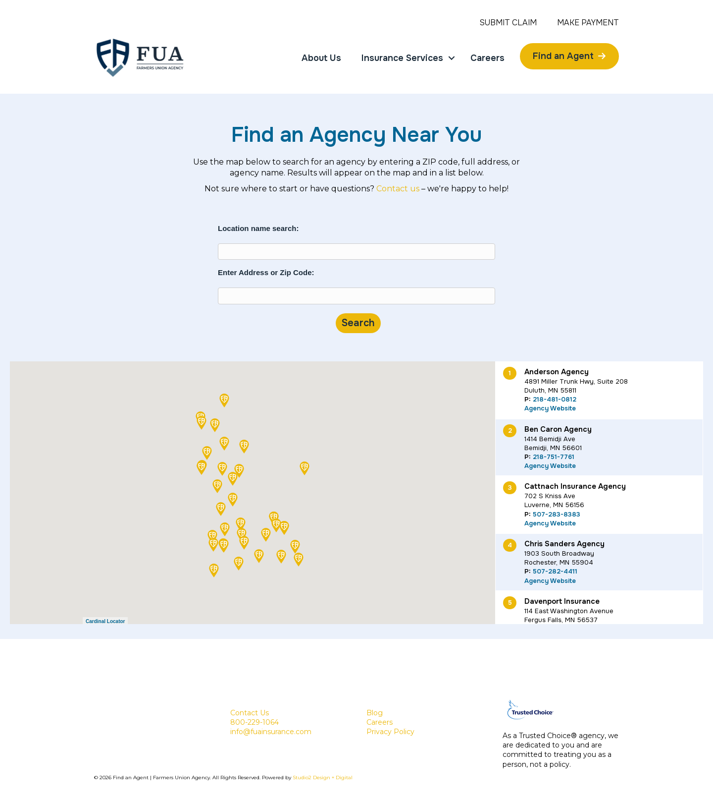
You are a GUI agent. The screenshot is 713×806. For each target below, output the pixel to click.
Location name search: (258, 228)
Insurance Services (402, 58)
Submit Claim (508, 23)
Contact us (397, 188)
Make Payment (588, 23)
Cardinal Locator (105, 621)
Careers (487, 58)
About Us (321, 58)
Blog (374, 712)
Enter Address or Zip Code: (266, 272)
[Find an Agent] (569, 56)
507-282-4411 (555, 571)
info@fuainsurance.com (270, 731)
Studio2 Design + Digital (323, 777)
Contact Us (249, 712)
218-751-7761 (553, 457)
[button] (304, 468)
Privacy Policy (390, 731)
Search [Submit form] (358, 323)
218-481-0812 (554, 399)
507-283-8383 (556, 514)
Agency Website (550, 408)
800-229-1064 (254, 722)
